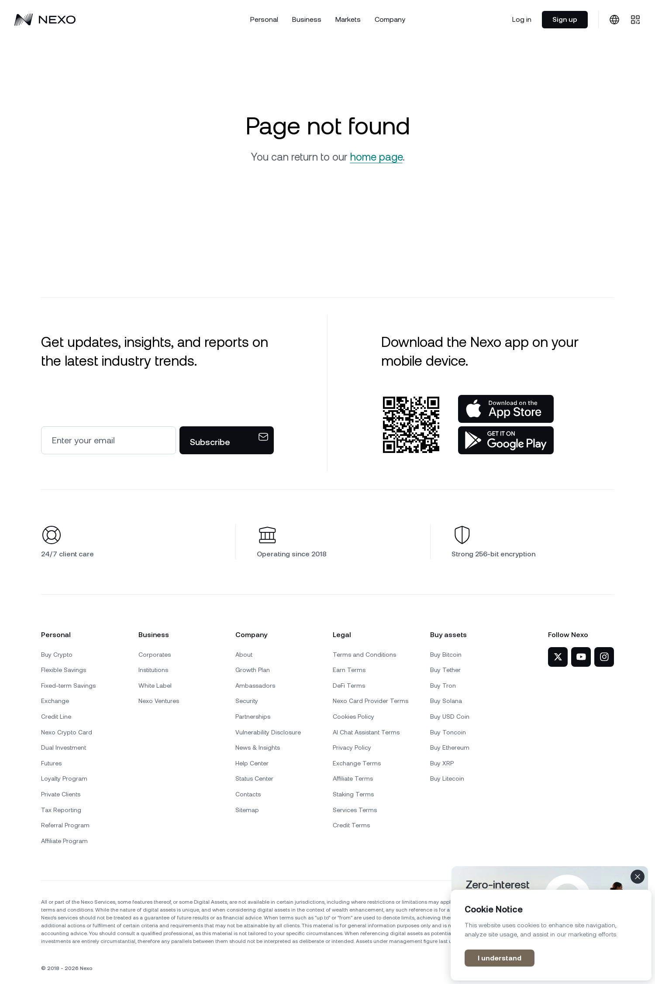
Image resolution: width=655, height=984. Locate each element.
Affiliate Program (64, 840)
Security (246, 700)
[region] (551, 935)
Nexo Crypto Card (66, 732)
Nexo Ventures (158, 700)
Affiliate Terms (353, 778)
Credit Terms (351, 825)
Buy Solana (446, 700)
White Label (155, 685)
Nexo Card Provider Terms (370, 700)
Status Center (254, 778)
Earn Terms (349, 669)
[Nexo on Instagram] (604, 657)
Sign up (564, 19)
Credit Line (56, 716)
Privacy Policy (352, 747)
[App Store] (506, 409)
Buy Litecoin (447, 778)
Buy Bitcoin (446, 654)
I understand (499, 958)
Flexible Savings (63, 669)
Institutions (153, 669)
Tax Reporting (61, 809)
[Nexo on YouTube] (581, 657)
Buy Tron (443, 685)
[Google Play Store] (506, 440)
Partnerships (252, 716)
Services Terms (355, 809)
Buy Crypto (56, 654)
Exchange (55, 700)
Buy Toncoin (448, 732)
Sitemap (247, 809)
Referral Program (65, 825)
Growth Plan (252, 669)
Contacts (248, 794)
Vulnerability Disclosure (268, 732)
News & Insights (257, 747)
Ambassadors (255, 685)
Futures (51, 763)
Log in (521, 19)
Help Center (252, 763)
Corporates (154, 654)
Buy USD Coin (449, 716)
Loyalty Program (64, 778)
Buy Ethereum (449, 747)
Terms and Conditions (364, 654)
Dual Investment (63, 747)
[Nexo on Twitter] (558, 657)
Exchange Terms (357, 763)
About (243, 654)
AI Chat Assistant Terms (366, 732)
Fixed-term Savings (68, 685)
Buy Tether (445, 669)
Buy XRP (442, 763)
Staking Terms (353, 794)
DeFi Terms (349, 685)
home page (376, 157)
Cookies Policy (353, 716)
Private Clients (60, 794)
